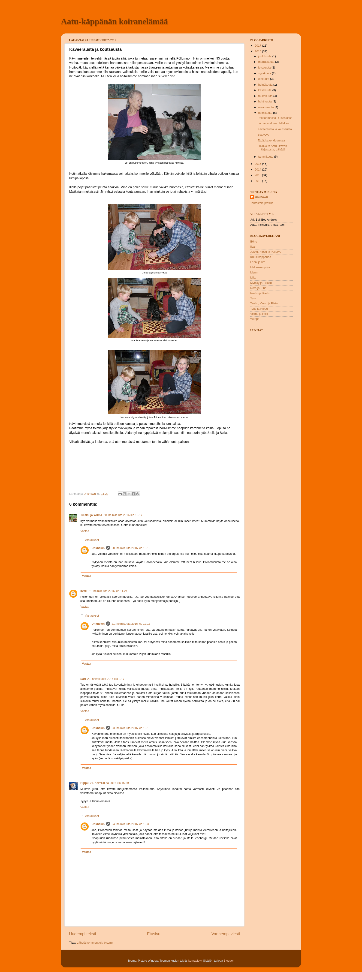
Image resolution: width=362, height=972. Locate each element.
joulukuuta (265, 56)
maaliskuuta (266, 107)
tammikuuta (266, 156)
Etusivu (153, 934)
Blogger (229, 960)
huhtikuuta (265, 101)
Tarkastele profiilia (262, 203)
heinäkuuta (265, 84)
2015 (258, 163)
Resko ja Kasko (260, 293)
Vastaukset (92, 539)
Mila (253, 277)
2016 (258, 51)
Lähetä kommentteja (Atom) (95, 942)
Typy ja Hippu (259, 308)
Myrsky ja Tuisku (261, 283)
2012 (258, 181)
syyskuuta (265, 73)
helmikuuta (265, 112)
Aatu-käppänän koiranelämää (114, 21)
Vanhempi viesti (225, 934)
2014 (258, 169)
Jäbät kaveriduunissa (271, 140)
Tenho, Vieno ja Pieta (264, 303)
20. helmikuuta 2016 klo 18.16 (131, 548)
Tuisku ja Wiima (91, 515)
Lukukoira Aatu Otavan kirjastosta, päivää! (272, 147)
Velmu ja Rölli (259, 313)
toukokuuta (265, 96)
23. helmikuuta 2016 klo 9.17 (105, 679)
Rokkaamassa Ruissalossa (274, 118)
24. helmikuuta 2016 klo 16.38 (131, 824)
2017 (258, 45)
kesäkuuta (265, 90)
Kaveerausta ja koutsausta (274, 129)
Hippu (84, 783)
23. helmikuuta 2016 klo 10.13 (131, 728)
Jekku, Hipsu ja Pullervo (265, 251)
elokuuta (264, 79)
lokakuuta (265, 67)
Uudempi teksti (82, 934)
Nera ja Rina (258, 288)
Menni (254, 272)
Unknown (98, 548)
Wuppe (254, 319)
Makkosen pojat (260, 267)
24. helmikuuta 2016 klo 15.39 (109, 783)
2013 (258, 175)
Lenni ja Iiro (257, 262)
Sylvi (253, 298)
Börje (253, 241)
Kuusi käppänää (260, 257)
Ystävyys (263, 134)
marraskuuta (266, 61)
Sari (83, 679)
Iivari (83, 591)
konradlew (195, 960)
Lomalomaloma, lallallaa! (273, 123)
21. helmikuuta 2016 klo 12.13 (131, 623)
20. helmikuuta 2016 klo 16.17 (122, 515)
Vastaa (84, 531)
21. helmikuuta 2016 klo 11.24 (107, 591)
